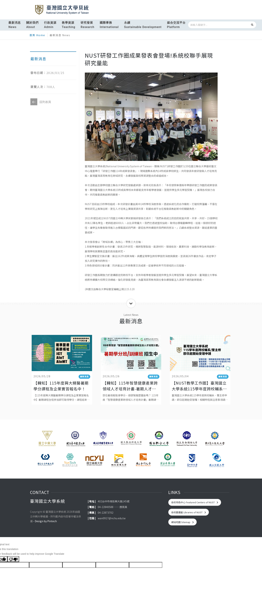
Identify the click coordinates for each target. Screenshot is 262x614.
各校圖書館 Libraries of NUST (188, 512)
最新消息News (14, 25)
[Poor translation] (13, 559)
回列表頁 (40, 101)
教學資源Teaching (68, 25)
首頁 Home (37, 35)
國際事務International (109, 25)
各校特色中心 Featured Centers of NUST (194, 502)
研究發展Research (87, 25)
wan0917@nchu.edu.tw (112, 518)
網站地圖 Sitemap (182, 522)
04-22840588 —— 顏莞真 (112, 507)
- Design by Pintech (45, 521)
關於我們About (32, 25)
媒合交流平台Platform (176, 25)
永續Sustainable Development (143, 25)
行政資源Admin (50, 25)
